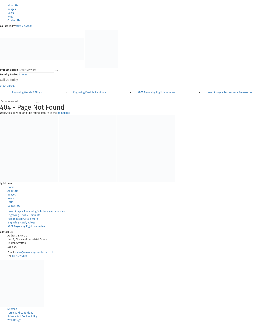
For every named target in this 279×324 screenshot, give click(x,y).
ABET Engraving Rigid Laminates (26, 226)
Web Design (14, 320)
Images (11, 9)
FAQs (10, 16)
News (10, 13)
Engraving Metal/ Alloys (21, 222)
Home (10, 187)
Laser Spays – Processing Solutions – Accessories (36, 211)
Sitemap (12, 309)
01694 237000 (24, 26)
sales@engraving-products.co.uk (34, 252)
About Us (12, 5)
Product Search (9, 70)
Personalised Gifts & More (22, 218)
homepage (63, 113)
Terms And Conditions (20, 312)
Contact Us (13, 20)
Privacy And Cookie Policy (22, 316)
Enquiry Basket (9, 74)
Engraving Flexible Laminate (23, 215)
